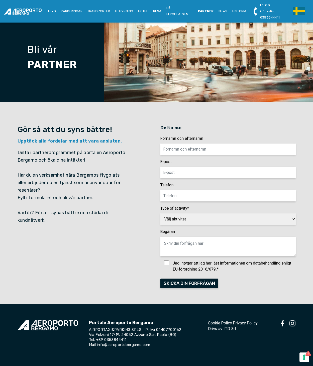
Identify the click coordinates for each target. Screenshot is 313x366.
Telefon (167, 185)
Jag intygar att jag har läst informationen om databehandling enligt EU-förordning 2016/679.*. (232, 266)
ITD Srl (230, 328)
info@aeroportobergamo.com (123, 344)
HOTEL (143, 11)
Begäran (167, 231)
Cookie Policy (220, 323)
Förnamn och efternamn (181, 138)
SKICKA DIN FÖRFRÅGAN (189, 283)
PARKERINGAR (71, 11)
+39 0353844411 (111, 339)
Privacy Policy (245, 323)
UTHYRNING (124, 11)
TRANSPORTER (98, 11)
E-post (166, 161)
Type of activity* (174, 208)
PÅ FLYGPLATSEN (177, 11)
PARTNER (206, 11)
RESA (157, 11)
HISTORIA (239, 11)
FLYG (52, 11)
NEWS (223, 11)
